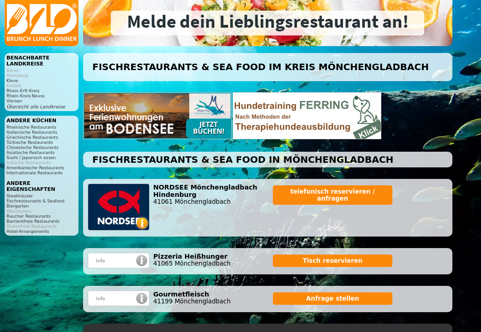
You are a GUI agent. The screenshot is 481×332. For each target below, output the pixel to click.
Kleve (12, 80)
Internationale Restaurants (34, 172)
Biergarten (17, 205)
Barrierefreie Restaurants (33, 221)
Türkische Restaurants (29, 142)
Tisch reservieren (333, 260)
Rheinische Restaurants (31, 127)
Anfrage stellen (332, 298)
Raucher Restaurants (28, 216)
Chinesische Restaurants (32, 147)
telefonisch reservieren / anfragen (332, 195)
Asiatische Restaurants (30, 152)
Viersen (14, 100)
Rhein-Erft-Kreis (22, 90)
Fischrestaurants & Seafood (35, 200)
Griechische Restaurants (32, 137)
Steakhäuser (19, 195)
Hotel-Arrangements (27, 231)
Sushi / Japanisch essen (31, 157)
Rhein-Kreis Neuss (25, 95)
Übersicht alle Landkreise (35, 106)
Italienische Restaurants (31, 132)
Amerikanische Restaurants (35, 167)
